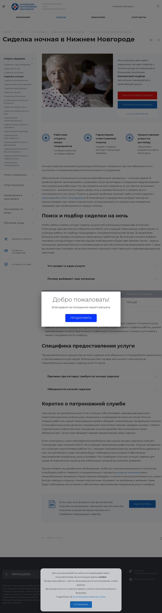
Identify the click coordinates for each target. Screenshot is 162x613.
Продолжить (81, 317)
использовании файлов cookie (89, 596)
